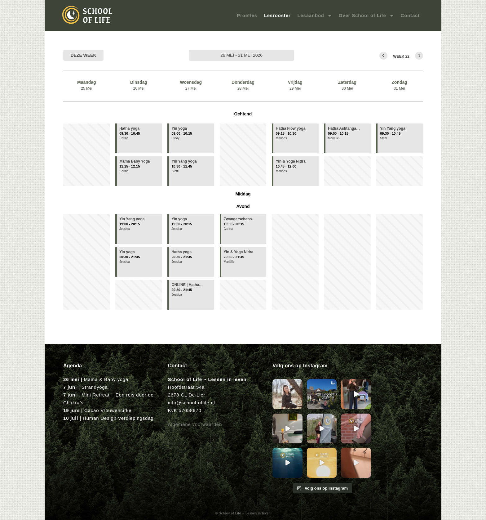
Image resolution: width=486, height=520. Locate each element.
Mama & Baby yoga (106, 379)
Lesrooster (277, 15)
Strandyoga (95, 387)
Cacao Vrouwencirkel (108, 410)
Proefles (247, 15)
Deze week (83, 55)
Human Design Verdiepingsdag (118, 418)
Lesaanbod (314, 15)
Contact (410, 15)
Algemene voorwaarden (195, 424)
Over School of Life (366, 15)
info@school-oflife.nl (191, 402)
